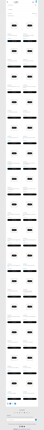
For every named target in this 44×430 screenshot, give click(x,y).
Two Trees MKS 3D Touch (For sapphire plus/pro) (29, 87)
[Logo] (15, 2)
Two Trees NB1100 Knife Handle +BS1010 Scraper (28, 36)
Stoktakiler (10, 13)
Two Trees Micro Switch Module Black (29, 316)
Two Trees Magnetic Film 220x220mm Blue (29, 215)
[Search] (22, 5)
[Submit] (36, 420)
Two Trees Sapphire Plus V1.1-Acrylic (13, 86)
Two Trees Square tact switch (12, 60)
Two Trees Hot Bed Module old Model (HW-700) (13, 317)
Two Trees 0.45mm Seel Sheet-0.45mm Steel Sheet (29, 189)
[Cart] (36, 2)
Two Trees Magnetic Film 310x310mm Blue (13, 215)
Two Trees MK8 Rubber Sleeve (12, 291)
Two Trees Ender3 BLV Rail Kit (12, 35)
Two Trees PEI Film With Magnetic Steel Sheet (13, 240)
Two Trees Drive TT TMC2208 (28, 342)
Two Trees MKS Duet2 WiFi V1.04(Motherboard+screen (27, 291)
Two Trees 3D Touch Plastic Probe (28, 393)
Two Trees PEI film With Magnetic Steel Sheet (29, 240)
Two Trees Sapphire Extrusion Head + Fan (29, 138)
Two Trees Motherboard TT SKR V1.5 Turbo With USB (13, 189)
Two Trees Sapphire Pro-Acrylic (28, 60)
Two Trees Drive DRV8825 (11, 393)
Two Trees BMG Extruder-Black (12, 112)
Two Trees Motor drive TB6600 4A (13, 367)
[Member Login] (33, 2)
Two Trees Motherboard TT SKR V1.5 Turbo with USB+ (29, 164)
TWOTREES (9, 34)
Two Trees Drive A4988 (27, 367)
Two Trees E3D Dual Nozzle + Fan (12, 137)
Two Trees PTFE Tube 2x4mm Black (29, 265)
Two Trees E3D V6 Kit (26, 112)
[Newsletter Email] (22, 420)
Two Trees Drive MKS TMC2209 (12, 342)
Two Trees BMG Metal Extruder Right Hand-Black (13, 164)
